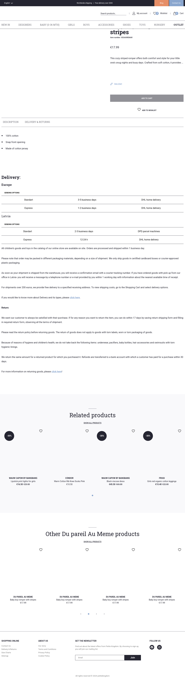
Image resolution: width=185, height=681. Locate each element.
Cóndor (69, 479)
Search (103, 16)
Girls (71, 24)
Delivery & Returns (37, 122)
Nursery (159, 24)
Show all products (92, 423)
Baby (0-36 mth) (49, 24)
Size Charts (6, 653)
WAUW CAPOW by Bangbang (23, 479)
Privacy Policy (44, 653)
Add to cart (146, 99)
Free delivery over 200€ (104, 3)
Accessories (106, 24)
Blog (161, 3)
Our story (42, 646)
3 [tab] (96, 614)
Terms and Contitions (47, 650)
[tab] (11, 122)
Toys (142, 24)
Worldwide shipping (84, 3)
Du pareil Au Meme (23, 597)
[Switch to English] (5, 3)
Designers (25, 24)
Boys (86, 24)
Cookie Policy (44, 656)
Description (10, 122)
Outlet (179, 24)
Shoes (127, 24)
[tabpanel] (92, 457)
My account (142, 13)
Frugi (162, 479)
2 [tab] (88, 614)
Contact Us (176, 3)
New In (5, 24)
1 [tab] (92, 496)
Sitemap (4, 656)
